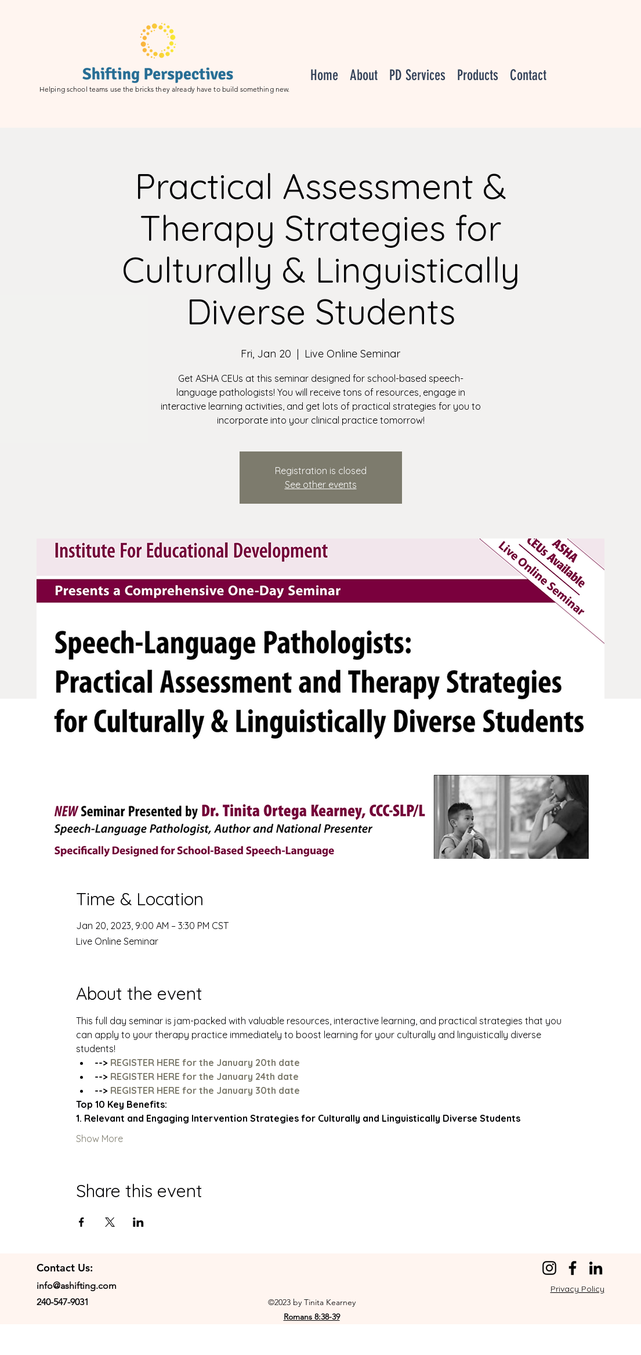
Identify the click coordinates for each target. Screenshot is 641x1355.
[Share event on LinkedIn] (138, 1222)
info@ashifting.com (77, 1285)
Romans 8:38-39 (312, 1316)
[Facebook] (572, 1268)
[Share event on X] (109, 1222)
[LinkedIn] (595, 1268)
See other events (321, 484)
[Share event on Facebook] (81, 1222)
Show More (99, 1138)
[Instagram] (549, 1268)
